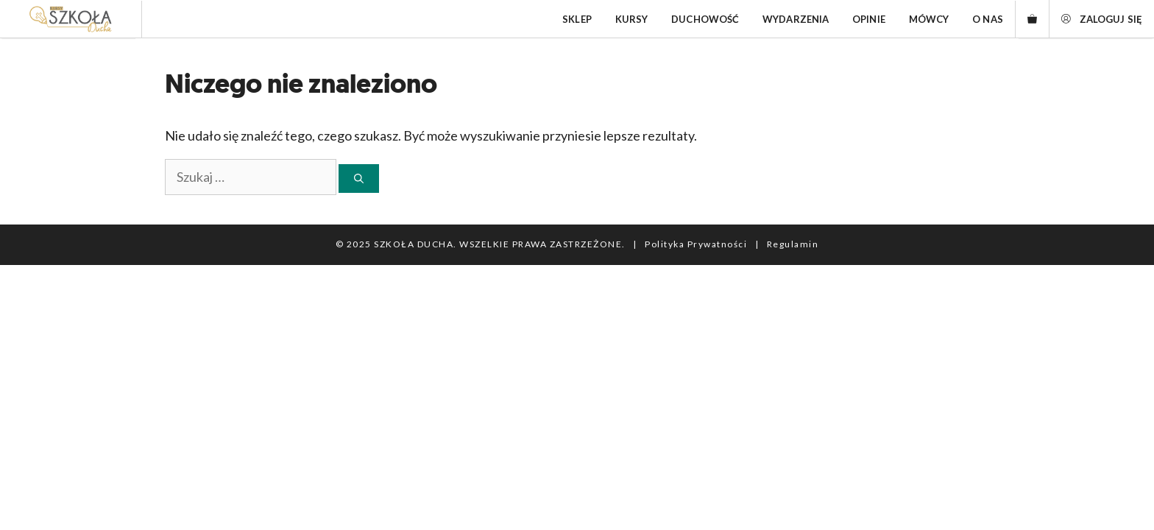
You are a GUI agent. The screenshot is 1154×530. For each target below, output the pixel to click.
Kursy (631, 19)
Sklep (577, 19)
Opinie (868, 19)
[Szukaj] (359, 178)
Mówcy (929, 19)
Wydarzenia (795, 19)
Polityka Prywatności (696, 244)
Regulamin (793, 244)
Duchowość (705, 19)
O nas (987, 19)
